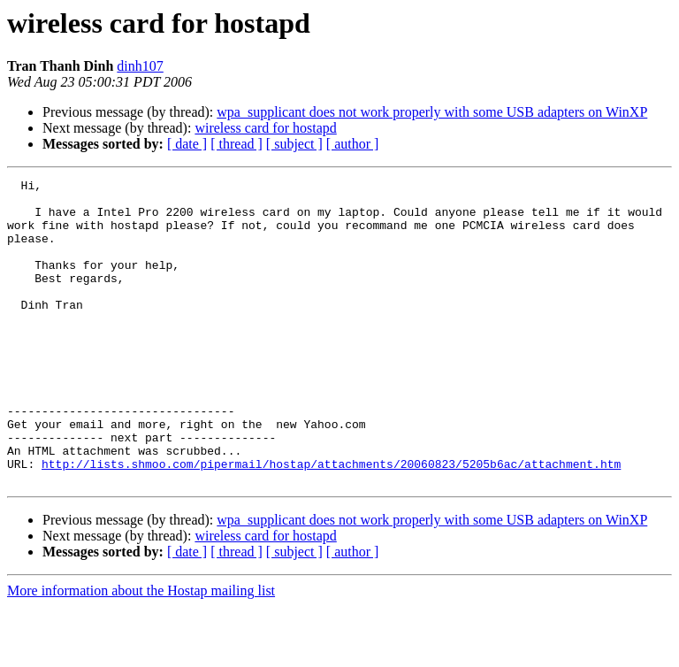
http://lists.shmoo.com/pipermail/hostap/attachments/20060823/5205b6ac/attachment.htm (331, 522)
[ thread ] (236, 143)
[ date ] (187, 143)
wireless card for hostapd (265, 127)
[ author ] (352, 143)
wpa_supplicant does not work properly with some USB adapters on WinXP (432, 111)
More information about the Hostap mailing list (141, 651)
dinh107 (140, 65)
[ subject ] (294, 143)
